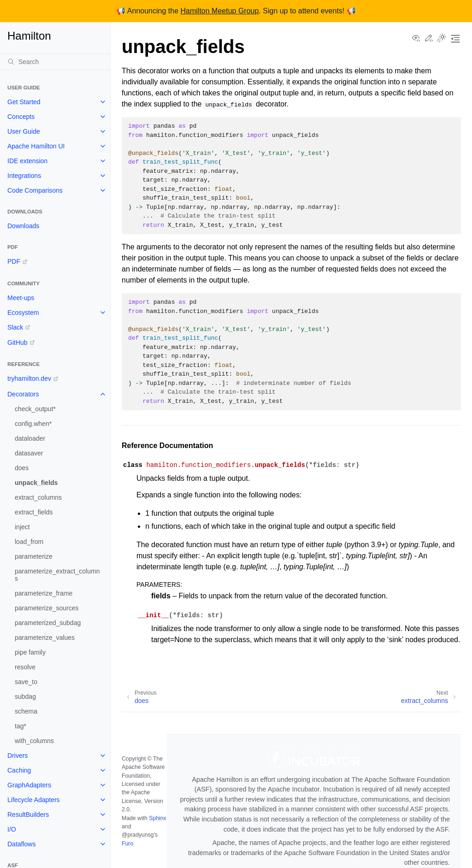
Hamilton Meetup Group (220, 11)
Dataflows (21, 844)
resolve (25, 667)
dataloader (30, 438)
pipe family (30, 652)
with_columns (34, 740)
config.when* (33, 423)
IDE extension (27, 161)
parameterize (34, 556)
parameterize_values (45, 637)
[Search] (55, 61)
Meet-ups (20, 297)
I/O (11, 829)
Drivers (17, 755)
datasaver (29, 453)
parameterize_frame (43, 593)
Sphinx (157, 818)
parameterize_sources (47, 608)
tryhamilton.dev (29, 378)
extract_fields (34, 512)
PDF (13, 261)
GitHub (17, 342)
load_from (29, 541)
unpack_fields (36, 482)
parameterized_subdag (48, 622)
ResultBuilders (28, 814)
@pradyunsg (138, 835)
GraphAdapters (29, 785)
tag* (20, 726)
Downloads (23, 226)
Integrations (24, 175)
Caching (19, 770)
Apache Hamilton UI (36, 146)
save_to (26, 681)
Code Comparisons (35, 190)
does (22, 468)
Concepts (21, 116)
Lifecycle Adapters (33, 799)
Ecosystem (23, 312)
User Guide (23, 131)
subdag (25, 696)
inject (22, 527)
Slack (15, 327)
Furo (127, 843)
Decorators (23, 394)
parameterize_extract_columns (57, 574)
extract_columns (38, 497)
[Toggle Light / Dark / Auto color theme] (441, 38)
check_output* (35, 409)
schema (26, 711)
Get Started (24, 102)
